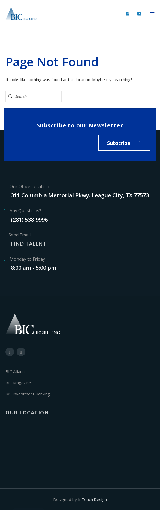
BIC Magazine (18, 382)
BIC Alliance (16, 371)
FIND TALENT (28, 243)
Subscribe (118, 143)
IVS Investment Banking (27, 394)
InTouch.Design (92, 499)
